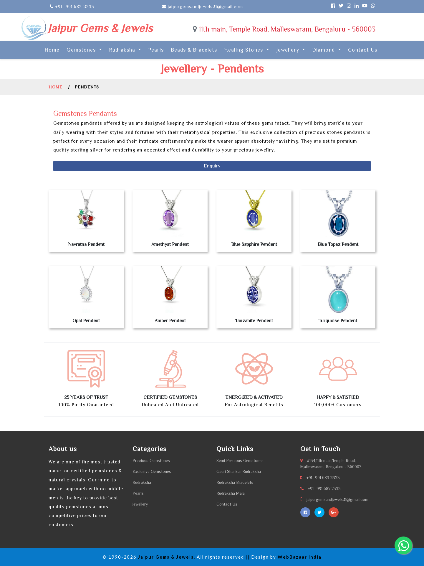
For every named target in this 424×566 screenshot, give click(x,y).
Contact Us (362, 50)
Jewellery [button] (288, 50)
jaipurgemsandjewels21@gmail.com (337, 499)
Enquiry (212, 166)
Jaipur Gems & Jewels (100, 28)
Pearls (156, 50)
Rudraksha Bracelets (234, 482)
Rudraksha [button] (123, 50)
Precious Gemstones (151, 460)
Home (53, 49)
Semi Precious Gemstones (240, 460)
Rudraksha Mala (230, 493)
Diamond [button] (324, 50)
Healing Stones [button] (244, 50)
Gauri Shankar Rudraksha (238, 471)
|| (248, 557)
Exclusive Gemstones (151, 471)
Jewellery (140, 504)
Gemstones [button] (82, 50)
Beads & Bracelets (194, 50)
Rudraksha (141, 482)
